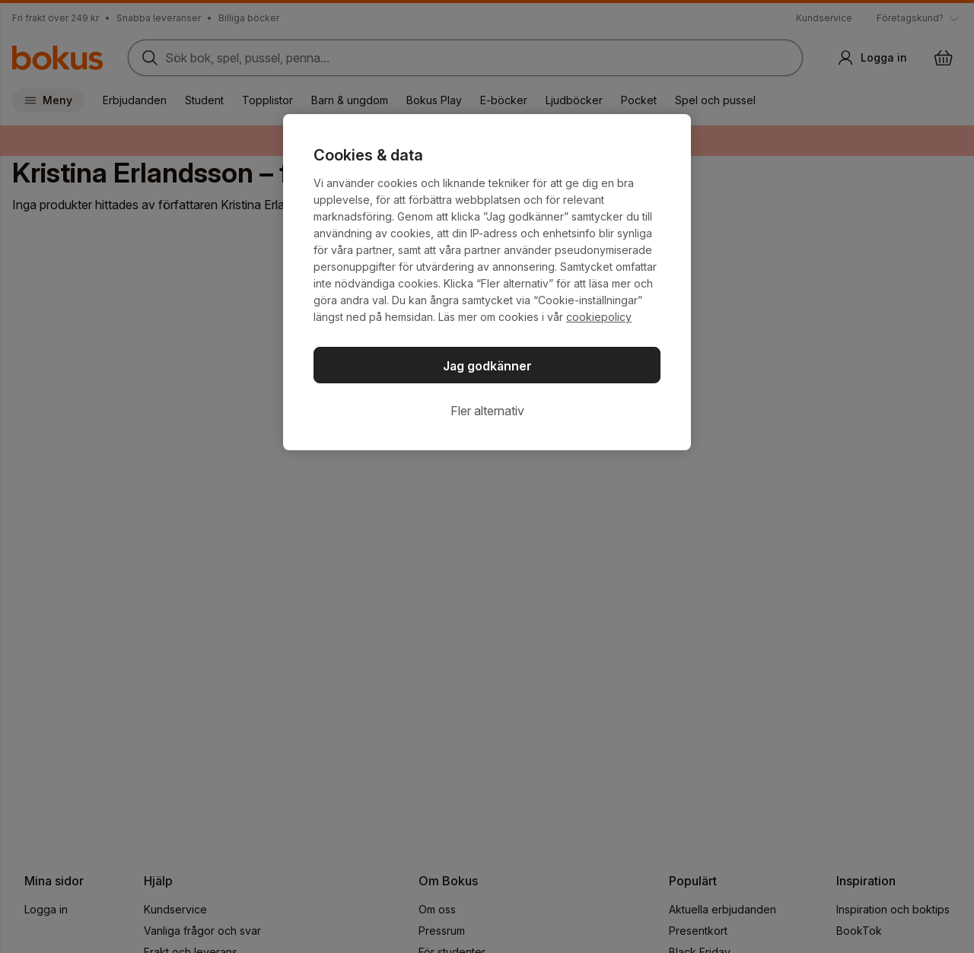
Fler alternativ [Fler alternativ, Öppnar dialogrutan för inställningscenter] (487, 410)
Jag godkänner (487, 365)
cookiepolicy (599, 316)
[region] (487, 282)
